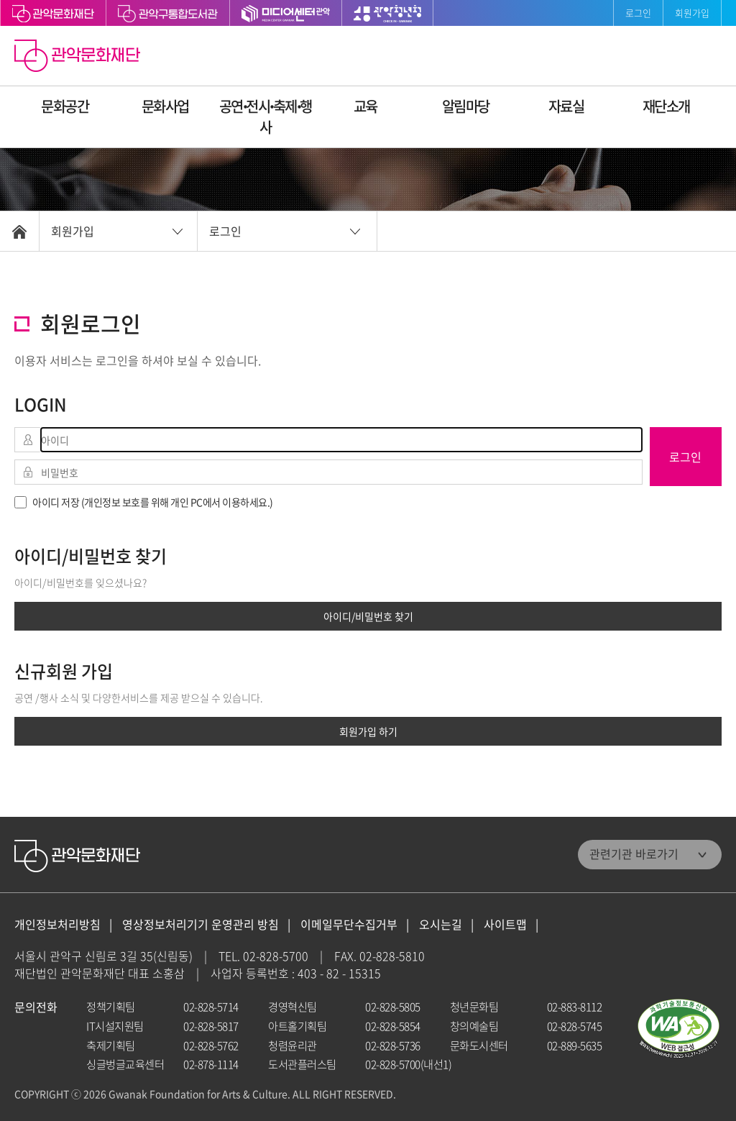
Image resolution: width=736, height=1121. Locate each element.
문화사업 (165, 106)
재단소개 (666, 106)
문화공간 (64, 106)
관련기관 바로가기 (633, 853)
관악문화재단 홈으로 (79, 58)
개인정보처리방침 (57, 924)
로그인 (638, 12)
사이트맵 (505, 924)
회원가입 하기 (368, 731)
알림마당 (465, 106)
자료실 (566, 106)
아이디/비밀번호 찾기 (368, 616)
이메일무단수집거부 (348, 924)
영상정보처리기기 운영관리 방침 (200, 924)
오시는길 (440, 924)
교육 (365, 106)
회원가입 (692, 12)
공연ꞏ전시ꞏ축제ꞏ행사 (265, 116)
